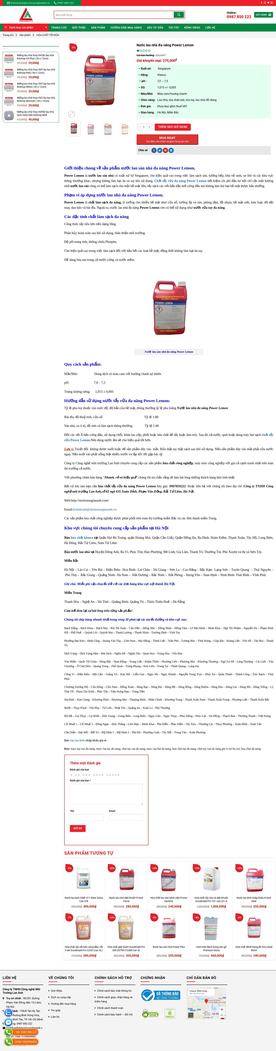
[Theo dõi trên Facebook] (262, 3)
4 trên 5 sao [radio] (98, 775)
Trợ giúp (55, 1010)
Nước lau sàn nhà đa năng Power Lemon (169, 351)
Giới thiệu (79, 27)
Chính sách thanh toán (110, 1008)
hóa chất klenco (82, 537)
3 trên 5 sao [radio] (86, 775)
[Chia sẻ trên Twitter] (159, 150)
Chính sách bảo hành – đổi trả (114, 1014)
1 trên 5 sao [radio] (71, 775)
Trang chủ (59, 27)
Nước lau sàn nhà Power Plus (169, 947)
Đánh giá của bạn (79, 769)
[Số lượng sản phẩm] (143, 127)
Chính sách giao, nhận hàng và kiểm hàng (113, 999)
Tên (72, 811)
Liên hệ (210, 27)
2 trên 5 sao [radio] (77, 775)
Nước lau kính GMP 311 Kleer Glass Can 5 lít (84, 899)
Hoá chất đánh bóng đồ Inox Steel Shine (254, 949)
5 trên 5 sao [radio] (112, 775)
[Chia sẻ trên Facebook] (154, 150)
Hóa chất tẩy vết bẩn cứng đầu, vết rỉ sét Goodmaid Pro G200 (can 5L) (84, 949)
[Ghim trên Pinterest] (165, 150)
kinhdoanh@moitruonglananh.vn (95, 509)
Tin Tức (173, 27)
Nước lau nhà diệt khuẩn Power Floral (126, 899)
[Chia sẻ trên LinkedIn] (171, 150)
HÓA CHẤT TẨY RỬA (48, 35)
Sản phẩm (98, 27)
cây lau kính (77, 740)
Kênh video (192, 27)
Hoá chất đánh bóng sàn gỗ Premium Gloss (211, 949)
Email (112, 811)
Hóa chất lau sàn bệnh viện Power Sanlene (168, 899)
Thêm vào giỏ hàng (172, 127)
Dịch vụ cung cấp (61, 997)
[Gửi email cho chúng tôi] (272, 3)
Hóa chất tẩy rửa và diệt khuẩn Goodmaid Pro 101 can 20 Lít (211, 899)
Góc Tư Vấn (155, 27)
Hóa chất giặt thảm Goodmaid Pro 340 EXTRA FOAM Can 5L (126, 949)
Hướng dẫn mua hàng (126, 27)
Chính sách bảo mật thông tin (114, 990)
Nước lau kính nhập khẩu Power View (254, 899)
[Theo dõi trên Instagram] (265, 3)
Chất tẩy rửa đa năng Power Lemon (180, 181)
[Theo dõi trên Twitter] (268, 3)
